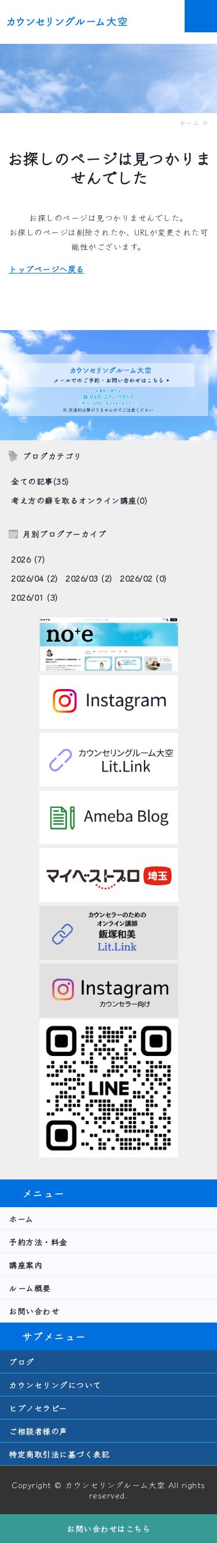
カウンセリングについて (55, 1385)
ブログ (21, 1362)
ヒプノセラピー (38, 1408)
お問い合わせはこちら (108, 1528)
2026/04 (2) (34, 578)
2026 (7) (28, 559)
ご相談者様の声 (38, 1431)
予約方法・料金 (38, 1242)
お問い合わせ (34, 1311)
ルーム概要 (30, 1288)
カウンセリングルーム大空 (115, 1484)
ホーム (21, 1219)
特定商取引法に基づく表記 (59, 1454)
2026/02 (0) (143, 578)
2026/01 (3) (34, 597)
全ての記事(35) (40, 481)
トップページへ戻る (46, 269)
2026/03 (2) (88, 578)
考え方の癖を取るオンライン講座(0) (79, 500)
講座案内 (25, 1265)
